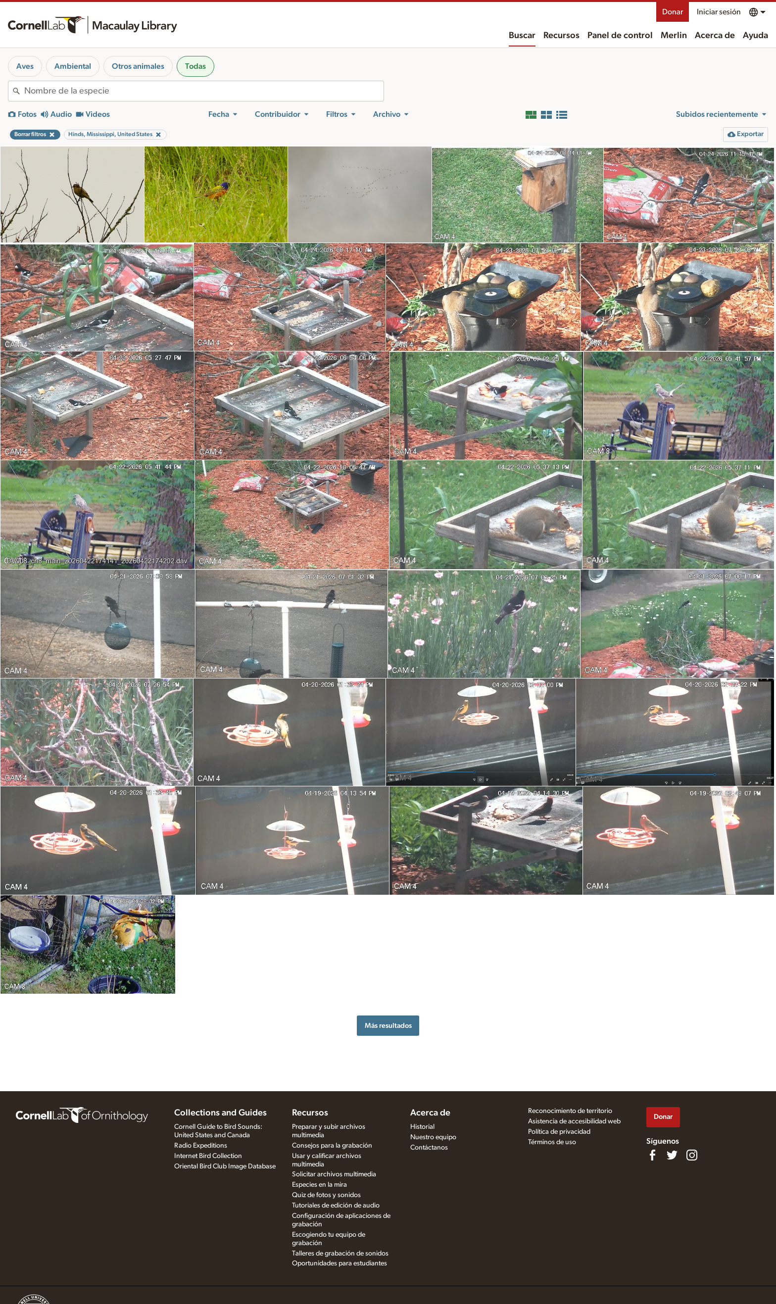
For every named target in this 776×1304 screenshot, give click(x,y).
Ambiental (72, 66)
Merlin (674, 35)
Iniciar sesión (719, 12)
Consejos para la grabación (332, 1145)
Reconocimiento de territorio (570, 1111)
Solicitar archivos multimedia (334, 1174)
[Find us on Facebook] (652, 1155)
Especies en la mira (319, 1184)
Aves (25, 66)
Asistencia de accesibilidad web (574, 1121)
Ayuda (755, 35)
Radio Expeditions (200, 1145)
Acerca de (715, 35)
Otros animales (138, 66)
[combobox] (204, 91)
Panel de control (620, 35)
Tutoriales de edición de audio (336, 1205)
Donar (672, 12)
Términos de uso (552, 1142)
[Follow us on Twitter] (672, 1155)
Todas (195, 66)
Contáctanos (429, 1147)
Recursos (561, 35)
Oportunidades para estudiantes (339, 1263)
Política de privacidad (559, 1131)
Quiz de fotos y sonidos (326, 1195)
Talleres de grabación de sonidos (340, 1253)
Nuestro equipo (433, 1137)
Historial (422, 1126)
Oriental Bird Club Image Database (225, 1166)
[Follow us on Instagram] (692, 1155)
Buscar (522, 35)
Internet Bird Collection (208, 1156)
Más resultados (388, 1025)
